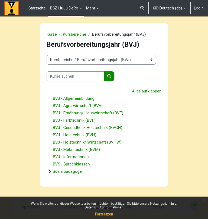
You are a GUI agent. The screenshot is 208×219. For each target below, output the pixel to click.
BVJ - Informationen (71, 156)
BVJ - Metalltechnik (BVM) (76, 149)
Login (199, 8)
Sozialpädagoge (67, 171)
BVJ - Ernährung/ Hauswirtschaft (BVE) (88, 113)
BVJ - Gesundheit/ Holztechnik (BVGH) (87, 127)
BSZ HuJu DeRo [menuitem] (64, 8)
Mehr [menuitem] (90, 8)
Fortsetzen (104, 214)
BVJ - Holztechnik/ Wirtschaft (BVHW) (87, 142)
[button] (142, 8)
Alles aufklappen (146, 91)
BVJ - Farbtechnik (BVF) (74, 120)
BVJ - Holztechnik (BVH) (74, 134)
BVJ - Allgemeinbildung (74, 98)
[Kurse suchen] (76, 76)
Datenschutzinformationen (104, 207)
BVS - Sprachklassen (71, 164)
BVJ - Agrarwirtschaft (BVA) (78, 105)
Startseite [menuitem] (37, 8)
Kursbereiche (74, 34)
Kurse (52, 34)
